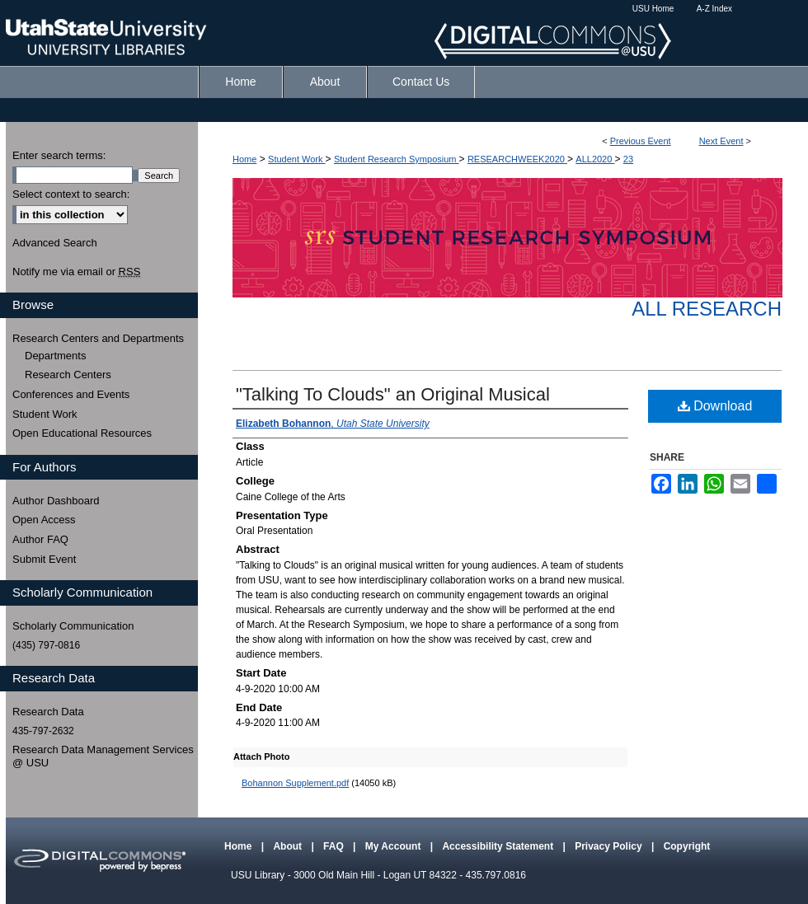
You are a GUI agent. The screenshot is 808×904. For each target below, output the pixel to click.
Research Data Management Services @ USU (103, 756)
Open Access (44, 519)
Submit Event (44, 559)
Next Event (721, 141)
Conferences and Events (70, 394)
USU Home (653, 8)
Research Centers (68, 374)
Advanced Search (54, 243)
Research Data (48, 711)
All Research (707, 308)
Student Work (297, 159)
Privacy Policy (610, 846)
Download (715, 406)
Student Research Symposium (396, 159)
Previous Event (640, 141)
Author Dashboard (56, 500)
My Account (394, 846)
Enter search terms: (59, 155)
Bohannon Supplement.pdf (295, 783)
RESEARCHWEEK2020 (517, 159)
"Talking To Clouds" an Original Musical (393, 394)
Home (244, 159)
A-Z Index (714, 8)
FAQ (334, 846)
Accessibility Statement (499, 846)
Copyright (687, 846)
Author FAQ (40, 539)
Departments (55, 355)
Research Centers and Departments (98, 338)
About (288, 846)
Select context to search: (70, 194)
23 (628, 159)
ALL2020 (594, 159)
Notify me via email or (76, 272)
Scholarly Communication (73, 626)
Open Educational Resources (82, 433)
